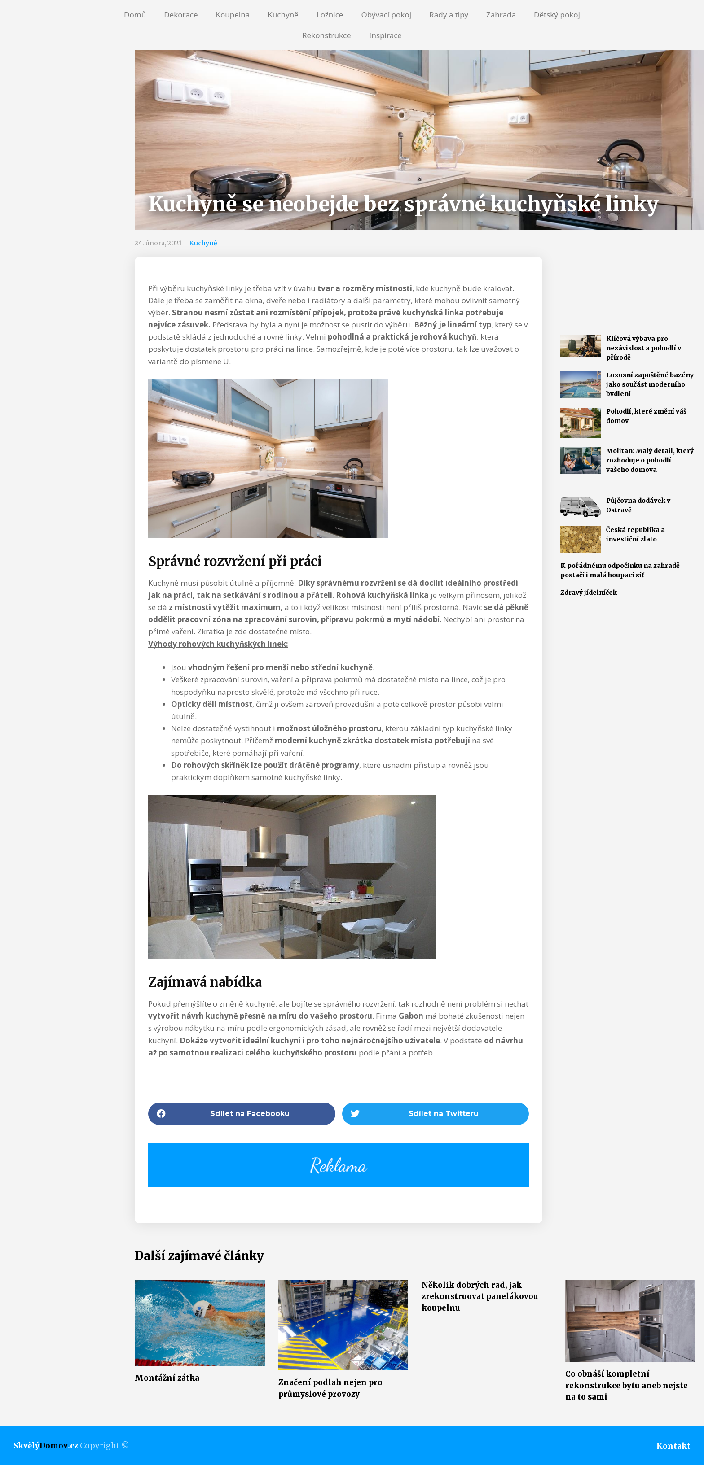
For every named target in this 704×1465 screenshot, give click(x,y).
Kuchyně (283, 14)
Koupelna (233, 14)
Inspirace (385, 35)
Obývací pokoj (386, 14)
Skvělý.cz (45, 1446)
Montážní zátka (167, 1378)
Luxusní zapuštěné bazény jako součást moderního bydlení (650, 384)
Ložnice (330, 14)
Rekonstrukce (326, 35)
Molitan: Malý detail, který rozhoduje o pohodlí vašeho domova (650, 460)
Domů (135, 14)
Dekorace (181, 14)
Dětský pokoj (557, 14)
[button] (241, 1114)
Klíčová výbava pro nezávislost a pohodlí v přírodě (643, 348)
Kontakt (673, 1446)
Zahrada (501, 14)
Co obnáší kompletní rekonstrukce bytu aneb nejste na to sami (626, 1385)
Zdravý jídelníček (588, 593)
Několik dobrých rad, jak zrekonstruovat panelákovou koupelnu (480, 1296)
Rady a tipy (448, 14)
